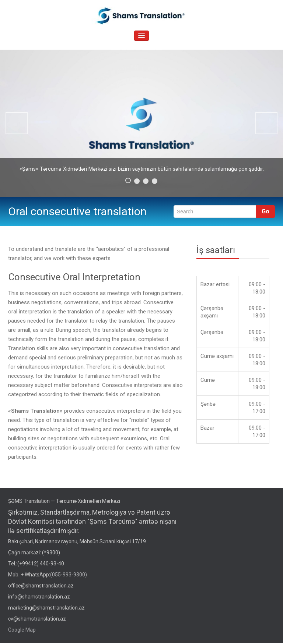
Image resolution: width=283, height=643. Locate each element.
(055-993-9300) (68, 575)
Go (265, 211)
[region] (141, 123)
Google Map (22, 630)
